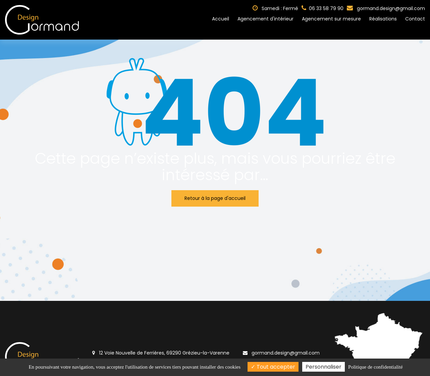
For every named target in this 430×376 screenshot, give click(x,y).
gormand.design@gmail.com (386, 8)
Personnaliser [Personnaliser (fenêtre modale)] (323, 367)
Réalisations (383, 18)
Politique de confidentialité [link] (375, 367)
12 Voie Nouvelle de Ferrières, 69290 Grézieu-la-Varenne (160, 353)
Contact (415, 18)
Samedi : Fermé (275, 8)
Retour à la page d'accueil (215, 198)
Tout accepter (273, 367)
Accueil (220, 18)
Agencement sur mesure (331, 18)
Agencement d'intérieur (265, 18)
